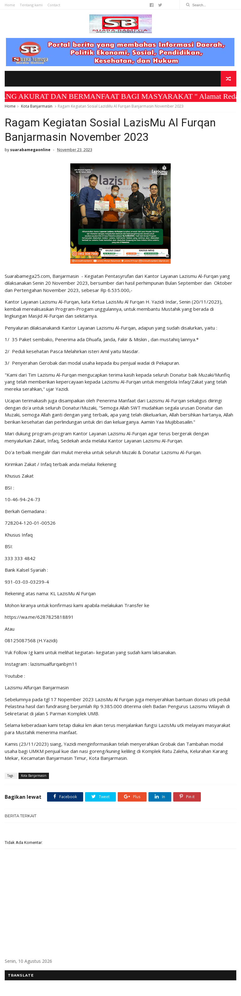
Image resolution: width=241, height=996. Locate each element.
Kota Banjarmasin (36, 106)
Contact (53, 5)
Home (10, 5)
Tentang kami (31, 5)
